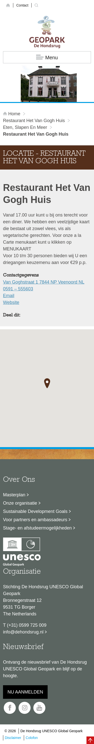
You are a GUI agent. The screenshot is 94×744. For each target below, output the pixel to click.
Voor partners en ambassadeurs (35, 519)
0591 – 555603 (18, 288)
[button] (47, 383)
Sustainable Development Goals (35, 511)
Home (12, 113)
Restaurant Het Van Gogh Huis (34, 120)
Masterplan (14, 494)
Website (11, 302)
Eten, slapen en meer (25, 127)
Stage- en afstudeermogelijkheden (37, 527)
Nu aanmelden (25, 692)
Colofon (32, 738)
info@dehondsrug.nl (23, 631)
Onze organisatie (20, 503)
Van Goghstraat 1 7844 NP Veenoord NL (43, 282)
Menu (47, 57)
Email (8, 295)
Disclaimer (13, 738)
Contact (22, 5)
